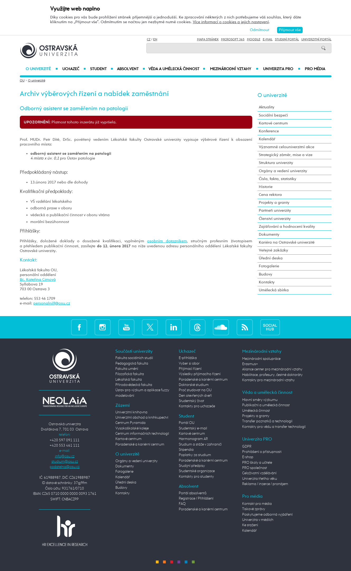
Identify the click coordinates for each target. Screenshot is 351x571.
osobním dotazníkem (167, 241)
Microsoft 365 (233, 39)
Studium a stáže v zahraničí (200, 444)
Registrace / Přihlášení (196, 498)
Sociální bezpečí (273, 115)
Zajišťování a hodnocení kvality (287, 227)
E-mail (268, 39)
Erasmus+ (250, 364)
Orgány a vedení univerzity (283, 171)
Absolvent (131, 69)
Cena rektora (270, 195)
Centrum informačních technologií (142, 433)
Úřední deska (271, 258)
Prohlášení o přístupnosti (262, 452)
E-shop (247, 457)
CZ (149, 39)
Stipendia (186, 450)
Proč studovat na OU (195, 390)
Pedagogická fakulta (131, 363)
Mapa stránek (208, 39)
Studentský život (191, 401)
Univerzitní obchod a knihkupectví (141, 417)
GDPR (246, 446)
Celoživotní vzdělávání (259, 473)
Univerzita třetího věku (259, 479)
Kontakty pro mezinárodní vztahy (268, 380)
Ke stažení (250, 525)
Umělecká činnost (256, 411)
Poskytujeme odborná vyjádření (267, 514)
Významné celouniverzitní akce (286, 147)
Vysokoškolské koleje (132, 428)
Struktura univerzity (276, 163)
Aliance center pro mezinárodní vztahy (272, 369)
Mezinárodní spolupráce (261, 359)
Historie (266, 187)
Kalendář (267, 139)
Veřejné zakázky (273, 250)
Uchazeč (74, 69)
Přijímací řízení (190, 369)
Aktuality (266, 107)
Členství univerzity (275, 219)
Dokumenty (269, 234)
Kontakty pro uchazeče (197, 406)
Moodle (253, 39)
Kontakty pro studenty (196, 476)
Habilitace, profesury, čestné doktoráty (272, 375)
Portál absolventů (193, 493)
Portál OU (186, 423)
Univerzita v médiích (257, 520)
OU (22, 80)
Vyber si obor (189, 363)
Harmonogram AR (193, 439)
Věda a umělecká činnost (176, 69)
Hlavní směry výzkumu (260, 400)
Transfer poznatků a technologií (267, 421)
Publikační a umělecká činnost (266, 405)
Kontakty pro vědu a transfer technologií (274, 427)
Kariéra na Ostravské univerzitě (287, 242)
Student (101, 69)
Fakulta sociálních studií (134, 358)
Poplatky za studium (195, 455)
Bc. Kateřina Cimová (38, 280)
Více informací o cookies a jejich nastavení (231, 22)
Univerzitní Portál (316, 39)
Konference (269, 131)
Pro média (315, 69)
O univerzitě (42, 69)
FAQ (182, 504)
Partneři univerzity (275, 210)
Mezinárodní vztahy (234, 69)
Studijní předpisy (192, 466)
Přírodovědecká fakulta (133, 385)
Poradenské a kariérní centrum (139, 444)
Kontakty (267, 282)
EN (155, 39)
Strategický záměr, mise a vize (285, 155)
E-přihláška (188, 358)
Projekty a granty (274, 203)
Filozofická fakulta (129, 374)
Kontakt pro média (257, 504)
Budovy (265, 274)
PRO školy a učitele (257, 462)
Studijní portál (287, 39)
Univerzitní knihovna (131, 412)
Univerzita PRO (281, 69)
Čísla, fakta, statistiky (277, 179)
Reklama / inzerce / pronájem (265, 484)
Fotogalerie (269, 266)
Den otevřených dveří (195, 396)
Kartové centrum (273, 123)
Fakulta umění (126, 369)
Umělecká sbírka (274, 290)
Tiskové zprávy (253, 509)
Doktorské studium (194, 385)
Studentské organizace (197, 471)
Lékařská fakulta (128, 379)
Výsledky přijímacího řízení (200, 374)
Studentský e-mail (193, 428)
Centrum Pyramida (130, 423)
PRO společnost (254, 468)
